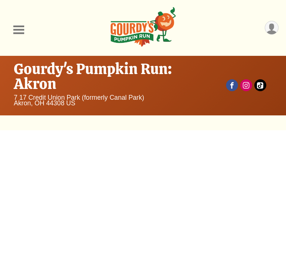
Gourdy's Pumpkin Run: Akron (93, 76)
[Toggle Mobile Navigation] (18, 30)
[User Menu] (272, 28)
